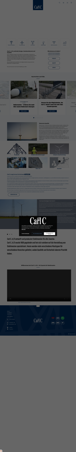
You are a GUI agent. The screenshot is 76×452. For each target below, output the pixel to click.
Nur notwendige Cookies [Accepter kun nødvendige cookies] (37, 233)
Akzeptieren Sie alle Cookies (49, 233)
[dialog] (38, 226)
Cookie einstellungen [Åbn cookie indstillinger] (25, 233)
